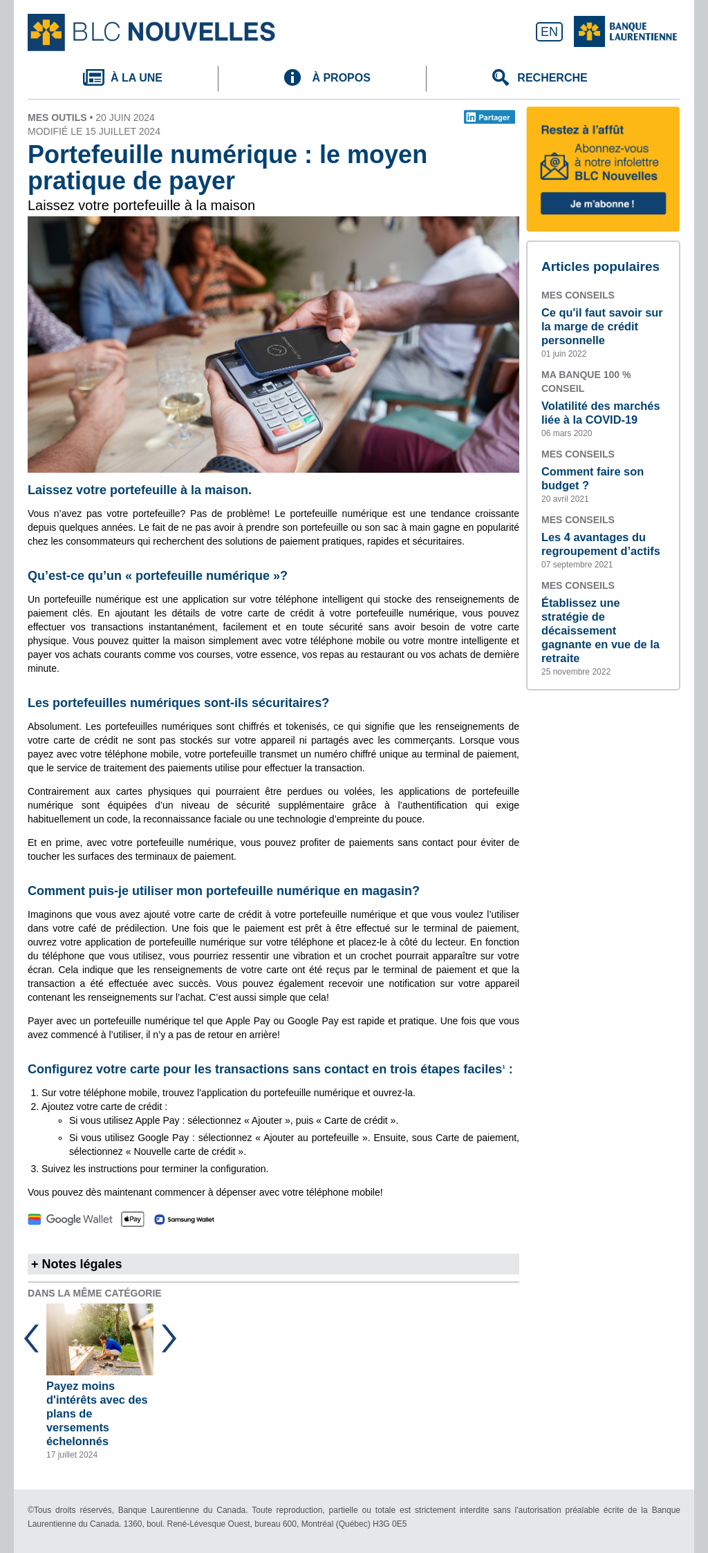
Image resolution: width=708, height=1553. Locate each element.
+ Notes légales (76, 1264)
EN (549, 32)
